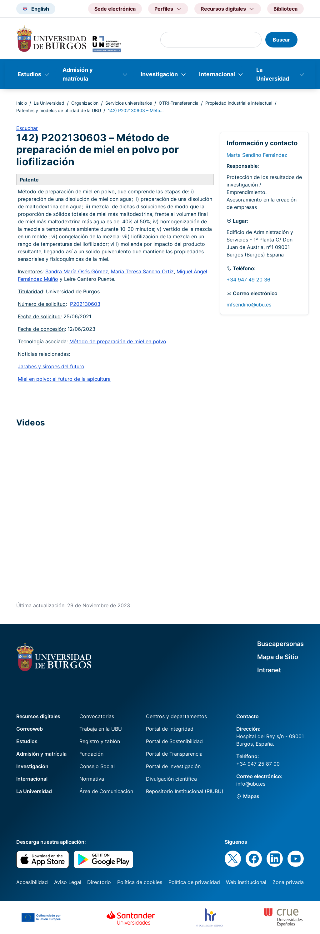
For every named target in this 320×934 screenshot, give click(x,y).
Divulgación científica (171, 779)
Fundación (91, 754)
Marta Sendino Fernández (257, 155)
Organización (84, 103)
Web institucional (246, 882)
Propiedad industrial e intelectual (238, 103)
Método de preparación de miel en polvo (117, 341)
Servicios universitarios (128, 103)
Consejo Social (97, 766)
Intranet (269, 670)
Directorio (99, 882)
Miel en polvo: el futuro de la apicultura (64, 379)
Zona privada (288, 882)
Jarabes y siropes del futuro (51, 366)
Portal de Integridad (169, 729)
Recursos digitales (38, 716)
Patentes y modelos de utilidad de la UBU (58, 110)
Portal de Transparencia (174, 754)
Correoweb (29, 729)
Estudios (29, 74)
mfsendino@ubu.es (249, 304)
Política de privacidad (194, 882)
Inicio (21, 103)
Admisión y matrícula (77, 74)
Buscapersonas (280, 644)
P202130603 (85, 304)
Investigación (159, 74)
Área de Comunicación (106, 791)
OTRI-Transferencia (178, 103)
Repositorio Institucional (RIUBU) (184, 791)
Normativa (91, 779)
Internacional (217, 74)
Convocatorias (96, 716)
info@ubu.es (250, 784)
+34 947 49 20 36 (248, 279)
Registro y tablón (99, 741)
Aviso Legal (67, 882)
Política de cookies (139, 882)
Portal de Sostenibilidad (174, 741)
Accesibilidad (32, 882)
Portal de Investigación (173, 766)
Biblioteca (285, 9)
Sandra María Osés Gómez (76, 271)
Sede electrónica (115, 9)
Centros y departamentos (176, 716)
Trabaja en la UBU (100, 729)
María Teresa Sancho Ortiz (142, 271)
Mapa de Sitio (277, 657)
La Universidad (272, 74)
